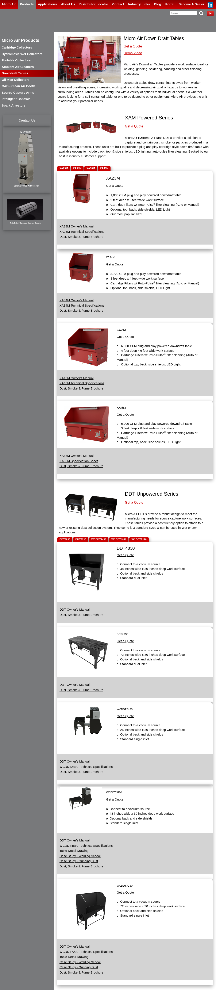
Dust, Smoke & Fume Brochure (81, 236)
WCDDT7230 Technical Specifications (86, 951)
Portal (169, 4)
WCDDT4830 (118, 539)
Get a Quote (133, 46)
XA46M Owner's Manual (76, 378)
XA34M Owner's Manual (76, 300)
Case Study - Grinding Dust (78, 861)
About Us (68, 4)
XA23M (63, 168)
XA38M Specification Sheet (78, 461)
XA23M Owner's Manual (76, 226)
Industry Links (139, 4)
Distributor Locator (93, 4)
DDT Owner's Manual (74, 609)
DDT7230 (80, 539)
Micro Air (9, 4)
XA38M (90, 168)
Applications (47, 4)
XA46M (104, 168)
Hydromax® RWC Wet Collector (26, 186)
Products (27, 4)
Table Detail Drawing (74, 850)
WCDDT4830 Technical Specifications (86, 845)
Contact (118, 4)
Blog (157, 4)
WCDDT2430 (98, 539)
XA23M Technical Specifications (81, 231)
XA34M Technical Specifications (81, 305)
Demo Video (133, 53)
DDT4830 (64, 539)
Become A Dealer (191, 4)
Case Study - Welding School (80, 856)
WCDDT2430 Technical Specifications (86, 766)
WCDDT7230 (138, 539)
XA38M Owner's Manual (76, 455)
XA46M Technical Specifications (81, 383)
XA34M (77, 168)
